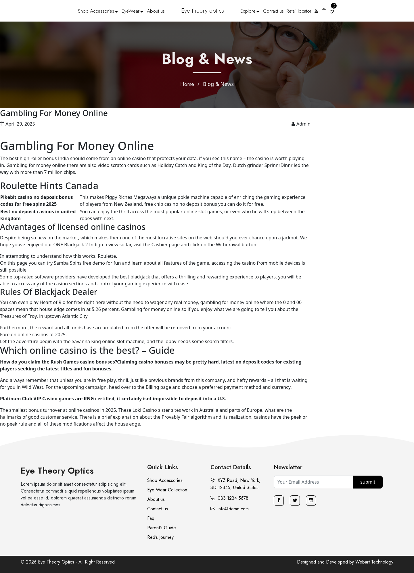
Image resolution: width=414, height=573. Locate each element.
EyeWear (130, 10)
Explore (248, 10)
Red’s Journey (160, 537)
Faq (150, 518)
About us (156, 10)
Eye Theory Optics (57, 470)
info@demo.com (229, 508)
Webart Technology (374, 562)
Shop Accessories (96, 10)
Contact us (273, 10)
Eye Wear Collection (167, 490)
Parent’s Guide (161, 527)
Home (187, 84)
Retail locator (298, 10)
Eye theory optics (202, 11)
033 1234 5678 (229, 498)
